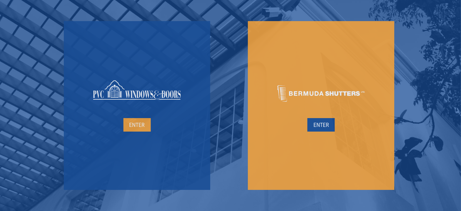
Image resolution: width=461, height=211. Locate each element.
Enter (122, 124)
